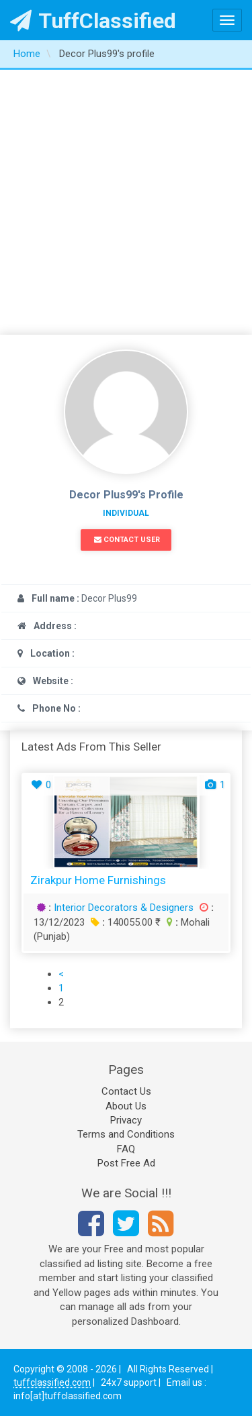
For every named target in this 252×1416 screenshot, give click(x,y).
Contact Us (126, 1091)
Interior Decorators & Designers (124, 908)
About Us (126, 1106)
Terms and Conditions (126, 1134)
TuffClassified (93, 21)
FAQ (126, 1149)
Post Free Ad (126, 1163)
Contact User (127, 539)
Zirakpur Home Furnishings (98, 880)
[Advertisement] (126, 202)
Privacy (126, 1120)
